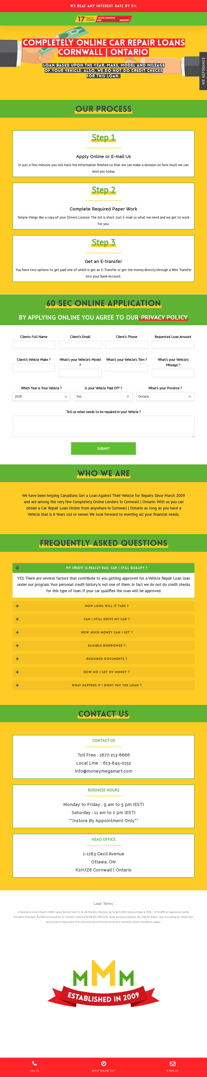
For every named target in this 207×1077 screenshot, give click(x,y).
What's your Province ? (165, 388)
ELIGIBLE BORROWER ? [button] (70, 646)
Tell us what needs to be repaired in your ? (103, 412)
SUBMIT (103, 448)
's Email (80, 336)
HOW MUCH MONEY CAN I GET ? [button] (74, 632)
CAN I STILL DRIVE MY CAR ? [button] (72, 619)
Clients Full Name (33, 336)
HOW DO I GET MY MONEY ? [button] (72, 672)
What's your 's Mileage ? (173, 362)
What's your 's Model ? (80, 362)
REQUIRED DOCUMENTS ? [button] (71, 659)
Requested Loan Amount (172, 336)
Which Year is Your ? (41, 388)
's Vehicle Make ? (34, 359)
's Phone (126, 336)
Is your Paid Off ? (103, 388)
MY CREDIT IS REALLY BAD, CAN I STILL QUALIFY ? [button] (81, 568)
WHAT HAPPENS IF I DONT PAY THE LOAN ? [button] (78, 685)
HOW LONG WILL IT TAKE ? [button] (72, 606)
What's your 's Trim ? (126, 359)
